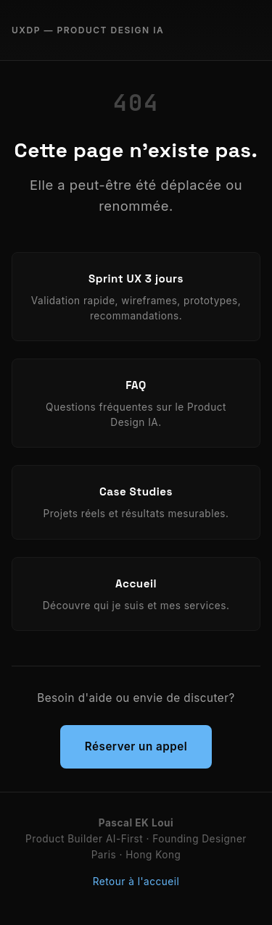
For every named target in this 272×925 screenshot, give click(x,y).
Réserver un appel (136, 746)
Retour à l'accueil (136, 881)
